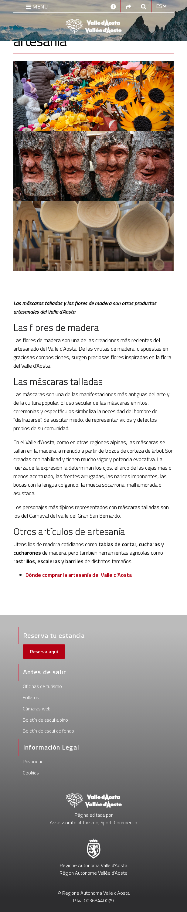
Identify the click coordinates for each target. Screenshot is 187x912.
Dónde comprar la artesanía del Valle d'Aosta (78, 575)
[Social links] (128, 6)
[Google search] (143, 6)
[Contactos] (113, 6)
